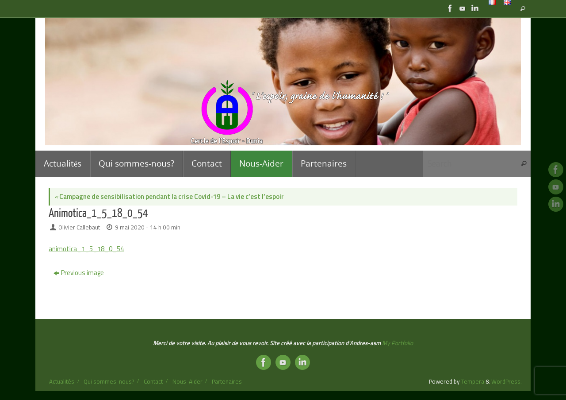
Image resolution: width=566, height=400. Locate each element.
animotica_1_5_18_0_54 (86, 249)
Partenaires (227, 381)
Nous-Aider (187, 381)
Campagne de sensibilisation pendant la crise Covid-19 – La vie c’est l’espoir (169, 196)
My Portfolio (397, 342)
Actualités (61, 381)
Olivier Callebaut (79, 227)
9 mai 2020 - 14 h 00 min (147, 227)
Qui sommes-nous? (109, 381)
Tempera (472, 381)
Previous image (79, 273)
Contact (153, 381)
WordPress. (506, 381)
